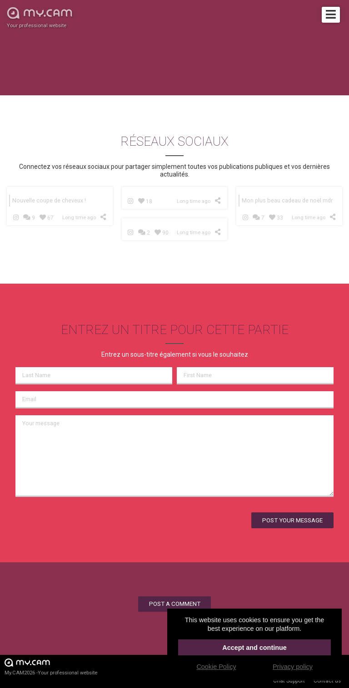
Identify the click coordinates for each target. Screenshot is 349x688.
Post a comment (174, 603)
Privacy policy (293, 666)
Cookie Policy (216, 666)
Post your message (292, 520)
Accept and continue (254, 647)
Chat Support (289, 681)
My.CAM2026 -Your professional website (51, 666)
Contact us (327, 681)
